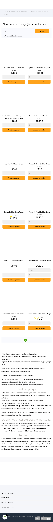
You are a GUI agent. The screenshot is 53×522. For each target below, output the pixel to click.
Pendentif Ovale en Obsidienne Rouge (39, 117)
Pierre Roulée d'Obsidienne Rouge (39, 314)
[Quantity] (13, 77)
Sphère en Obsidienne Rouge (14, 212)
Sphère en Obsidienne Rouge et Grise (39, 69)
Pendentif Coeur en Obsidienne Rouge (39, 165)
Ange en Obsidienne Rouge (14, 164)
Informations (7, 493)
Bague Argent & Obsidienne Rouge (39, 260)
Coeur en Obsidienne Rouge (13, 260)
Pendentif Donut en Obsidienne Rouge (13, 315)
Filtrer (42, 31)
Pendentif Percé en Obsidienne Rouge (39, 213)
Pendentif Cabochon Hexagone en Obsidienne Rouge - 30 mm (13, 117)
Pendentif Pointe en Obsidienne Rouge (14, 69)
